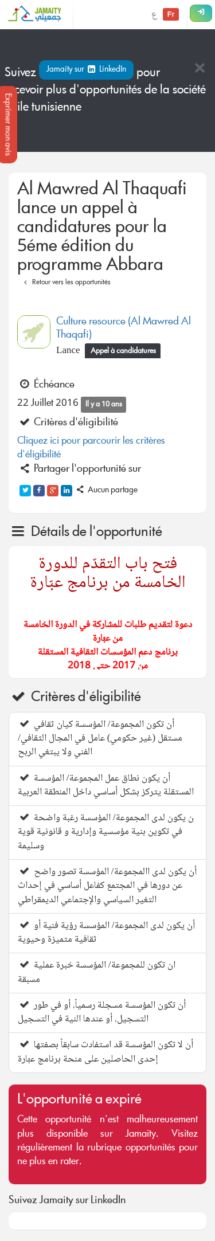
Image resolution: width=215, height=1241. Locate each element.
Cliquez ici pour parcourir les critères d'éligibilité (91, 448)
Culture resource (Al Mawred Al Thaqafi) (123, 329)
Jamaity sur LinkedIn (86, 70)
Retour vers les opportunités (66, 283)
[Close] (199, 69)
